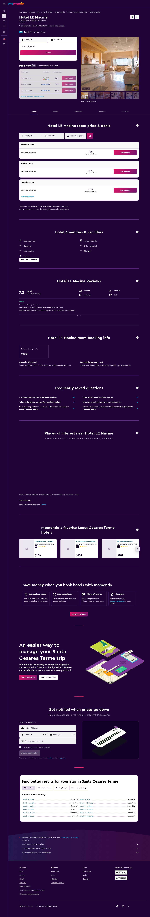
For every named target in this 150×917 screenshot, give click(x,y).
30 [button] (37, 90)
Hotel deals (23, 12)
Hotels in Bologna (86, 816)
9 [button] (37, 73)
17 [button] (43, 78)
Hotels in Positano (86, 806)
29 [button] (71, 84)
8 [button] (71, 67)
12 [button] (54, 73)
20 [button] (60, 78)
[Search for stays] (4, 15)
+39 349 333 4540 (27, 29)
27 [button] (60, 84)
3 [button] (43, 67)
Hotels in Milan (85, 800)
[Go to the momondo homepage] (16, 3)
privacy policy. (61, 758)
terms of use (49, 758)
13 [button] (60, 73)
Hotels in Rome (28, 800)
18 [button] (49, 78)
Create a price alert (117, 601)
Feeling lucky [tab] (61, 788)
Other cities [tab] (28, 788)
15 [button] (71, 73)
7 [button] (65, 67)
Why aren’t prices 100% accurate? (80, 852)
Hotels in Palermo (86, 813)
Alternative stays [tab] (44, 788)
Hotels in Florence (86, 803)
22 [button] (71, 78)
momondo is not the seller (80, 844)
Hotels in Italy (47, 12)
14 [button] (65, 73)
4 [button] (48, 67)
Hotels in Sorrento (86, 809)
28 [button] (65, 84)
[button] (4, 3)
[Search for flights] (4, 10)
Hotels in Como (28, 816)
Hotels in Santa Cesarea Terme (77, 12)
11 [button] (48, 73)
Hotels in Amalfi (28, 803)
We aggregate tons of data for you (80, 848)
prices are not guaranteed (70, 837)
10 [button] (43, 73)
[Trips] (4, 32)
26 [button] (54, 84)
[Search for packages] (4, 25)
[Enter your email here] (50, 741)
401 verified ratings (37, 32)
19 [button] (54, 78)
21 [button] (65, 78)
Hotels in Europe (35, 12)
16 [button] (37, 78)
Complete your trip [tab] (78, 788)
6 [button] (59, 67)
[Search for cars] (4, 20)
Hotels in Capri (28, 809)
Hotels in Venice (29, 806)
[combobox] (50, 728)
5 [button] (54, 67)
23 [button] (37, 84)
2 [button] (37, 67)
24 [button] (43, 84)
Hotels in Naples (29, 813)
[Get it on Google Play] (121, 872)
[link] (79, 614)
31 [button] (43, 90)
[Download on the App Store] (121, 878)
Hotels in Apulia (60, 12)
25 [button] (49, 84)
